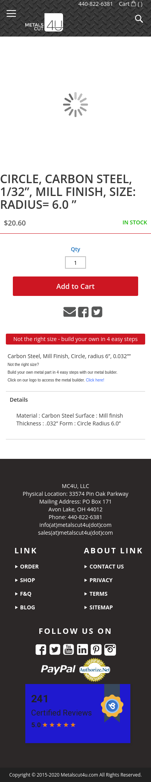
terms (95, 593)
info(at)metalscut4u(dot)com (75, 524)
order (26, 566)
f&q (23, 593)
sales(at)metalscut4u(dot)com (75, 532)
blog (24, 607)
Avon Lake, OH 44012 (76, 509)
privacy (98, 580)
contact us (104, 566)
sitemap (98, 607)
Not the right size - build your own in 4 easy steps (75, 339)
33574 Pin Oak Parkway (98, 493)
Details (19, 399)
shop (24, 580)
